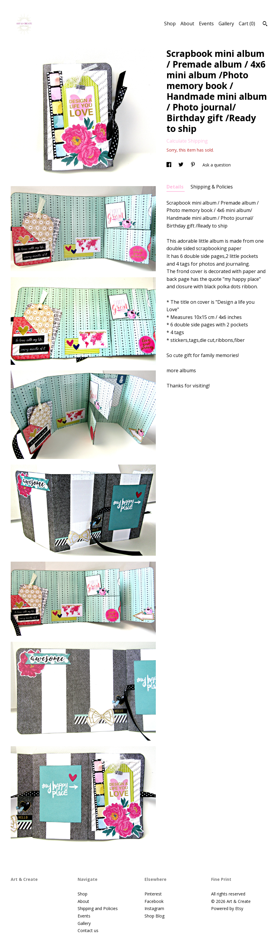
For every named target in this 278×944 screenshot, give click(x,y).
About (187, 23)
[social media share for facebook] (169, 165)
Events (206, 23)
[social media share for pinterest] (194, 165)
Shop (170, 23)
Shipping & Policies (212, 186)
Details (176, 186)
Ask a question (216, 165)
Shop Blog (154, 916)
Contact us (88, 930)
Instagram (154, 908)
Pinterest (153, 894)
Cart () (247, 23)
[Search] (265, 24)
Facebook (154, 901)
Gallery (226, 23)
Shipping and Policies (98, 908)
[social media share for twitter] (181, 165)
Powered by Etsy (227, 908)
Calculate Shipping (187, 141)
